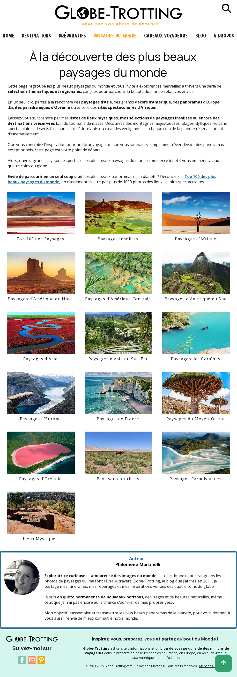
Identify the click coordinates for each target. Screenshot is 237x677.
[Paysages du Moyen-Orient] (196, 419)
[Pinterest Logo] (41, 660)
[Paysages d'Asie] (41, 359)
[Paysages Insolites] (118, 239)
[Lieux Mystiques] (41, 539)
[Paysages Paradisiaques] (196, 479)
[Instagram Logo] (32, 660)
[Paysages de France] (118, 419)
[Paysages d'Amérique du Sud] (196, 299)
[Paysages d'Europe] (41, 419)
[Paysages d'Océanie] (41, 479)
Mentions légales (211, 666)
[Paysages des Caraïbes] (196, 359)
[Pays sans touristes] (118, 479)
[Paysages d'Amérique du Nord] (41, 299)
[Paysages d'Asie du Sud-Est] (118, 359)
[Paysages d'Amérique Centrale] (118, 299)
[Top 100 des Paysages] (41, 239)
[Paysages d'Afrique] (196, 239)
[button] (72, 35)
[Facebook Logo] (22, 660)
